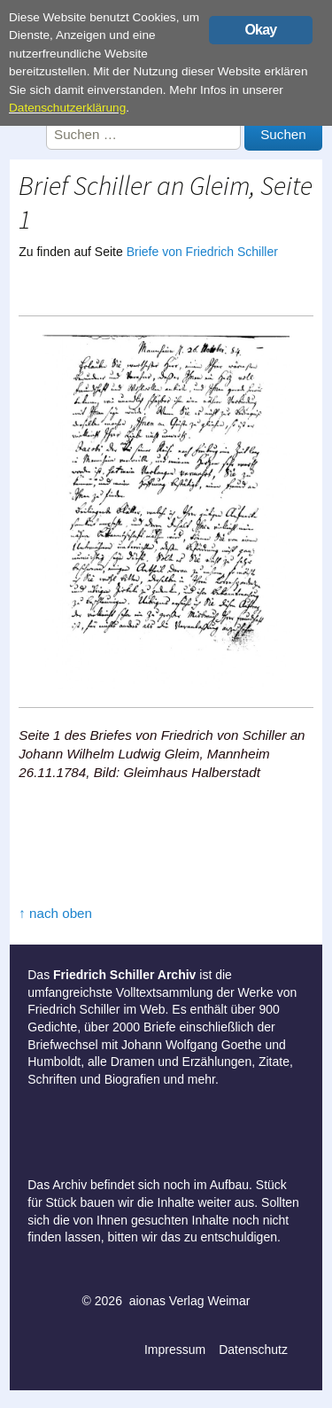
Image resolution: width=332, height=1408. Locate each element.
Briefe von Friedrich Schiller (202, 252)
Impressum (174, 1349)
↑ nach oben (55, 913)
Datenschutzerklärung (67, 107)
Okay (260, 29)
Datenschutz (253, 1349)
